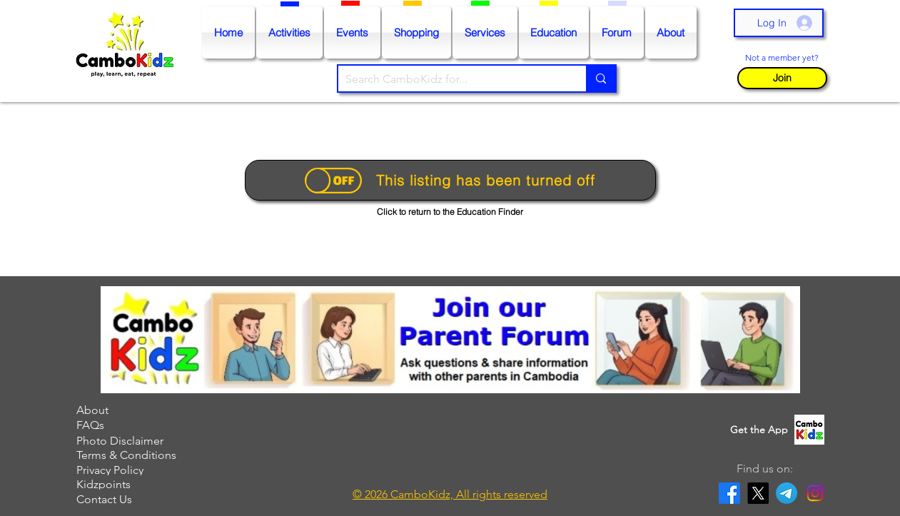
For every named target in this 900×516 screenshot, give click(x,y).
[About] (146, 410)
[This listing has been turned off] (450, 180)
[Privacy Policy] (146, 470)
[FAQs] (146, 425)
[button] (782, 78)
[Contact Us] (146, 499)
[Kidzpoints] (146, 484)
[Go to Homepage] (128, 51)
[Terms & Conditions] (146, 455)
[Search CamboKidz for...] (451, 79)
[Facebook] (729, 493)
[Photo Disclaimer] (146, 440)
